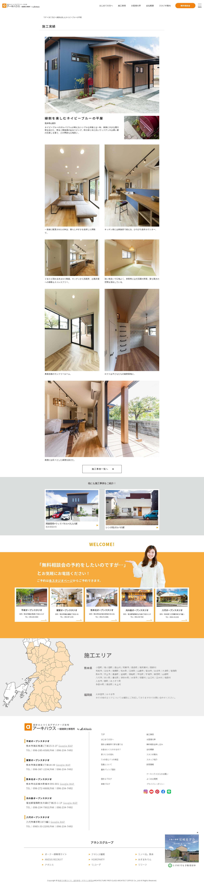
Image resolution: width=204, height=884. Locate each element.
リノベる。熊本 (145, 854)
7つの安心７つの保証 (109, 759)
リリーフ (141, 864)
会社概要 (150, 5)
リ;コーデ (95, 864)
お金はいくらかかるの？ (111, 749)
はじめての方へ (106, 5)
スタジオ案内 (165, 5)
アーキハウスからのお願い (157, 774)
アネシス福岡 (97, 854)
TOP (45, 17)
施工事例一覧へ (100, 469)
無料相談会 (185, 5)
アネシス (48, 864)
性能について (106, 764)
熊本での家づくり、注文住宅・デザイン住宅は (76, 880)
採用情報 (150, 764)
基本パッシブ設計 (108, 769)
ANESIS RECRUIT (52, 859)
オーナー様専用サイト (54, 854)
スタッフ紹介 (151, 759)
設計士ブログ (106, 779)
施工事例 (122, 5)
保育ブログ (105, 784)
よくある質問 (151, 779)
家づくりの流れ (107, 754)
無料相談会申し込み (154, 744)
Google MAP (66, 745)
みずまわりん (144, 859)
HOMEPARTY (97, 859)
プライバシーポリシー (155, 784)
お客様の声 (136, 5)
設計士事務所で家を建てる (112, 744)
